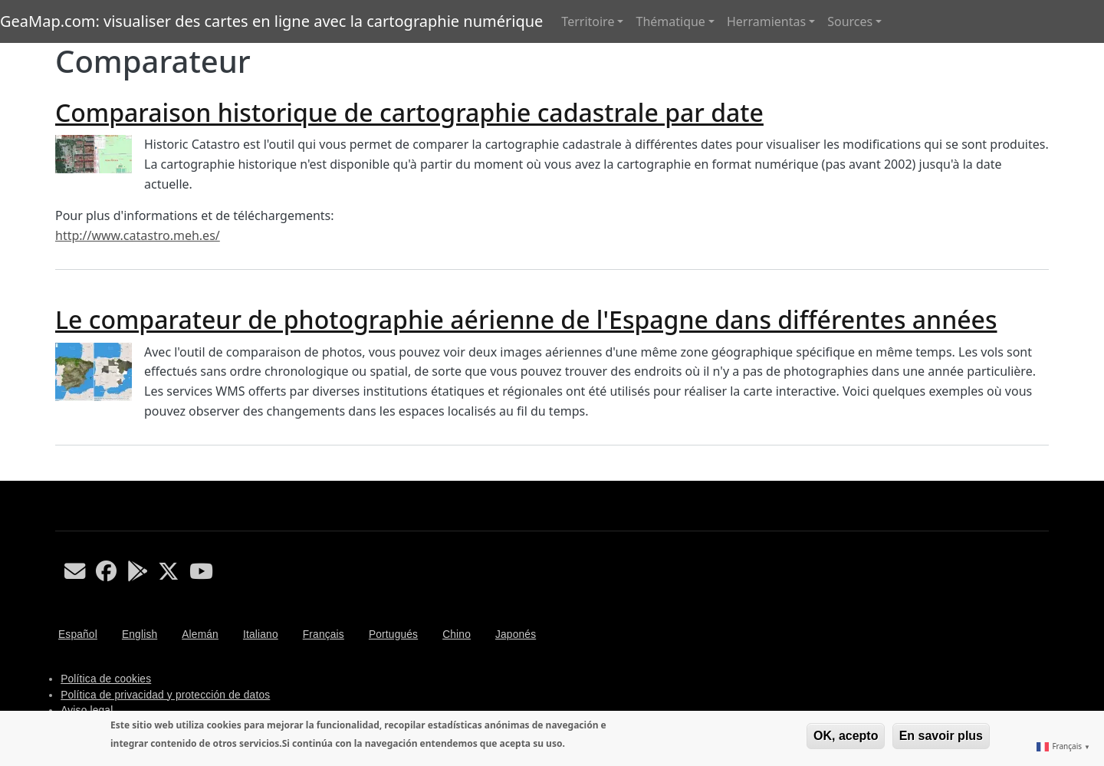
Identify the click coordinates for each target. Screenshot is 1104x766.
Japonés (515, 634)
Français (323, 634)
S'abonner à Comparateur (61, 474)
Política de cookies (106, 679)
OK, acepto (845, 735)
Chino (456, 634)
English (139, 634)
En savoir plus (941, 735)
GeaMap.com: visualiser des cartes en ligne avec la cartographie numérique (271, 21)
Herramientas (766, 21)
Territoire (587, 21)
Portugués (393, 634)
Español (77, 634)
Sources (849, 21)
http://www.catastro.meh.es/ (137, 235)
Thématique (670, 21)
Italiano (260, 634)
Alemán (200, 634)
